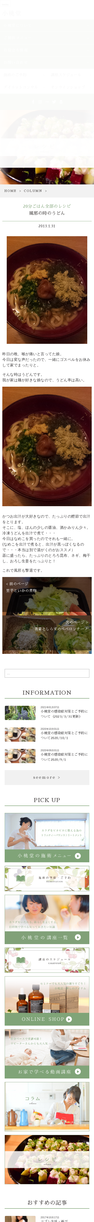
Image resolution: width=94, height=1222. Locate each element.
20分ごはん (34, 206)
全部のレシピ (58, 206)
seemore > (47, 777)
